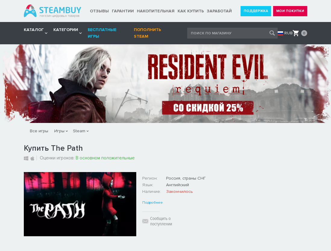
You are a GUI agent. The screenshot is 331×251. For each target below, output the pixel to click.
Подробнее (152, 203)
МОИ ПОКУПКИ (290, 11)
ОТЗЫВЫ (99, 11)
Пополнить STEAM (147, 33)
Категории (65, 29)
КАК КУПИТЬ (191, 11)
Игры (59, 130)
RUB (288, 33)
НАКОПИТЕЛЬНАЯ (156, 11)
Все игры (39, 130)
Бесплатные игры (102, 33)
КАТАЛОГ (34, 29)
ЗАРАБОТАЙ (219, 11)
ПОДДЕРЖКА (256, 11)
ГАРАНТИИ (123, 11)
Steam (79, 130)
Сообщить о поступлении (161, 221)
